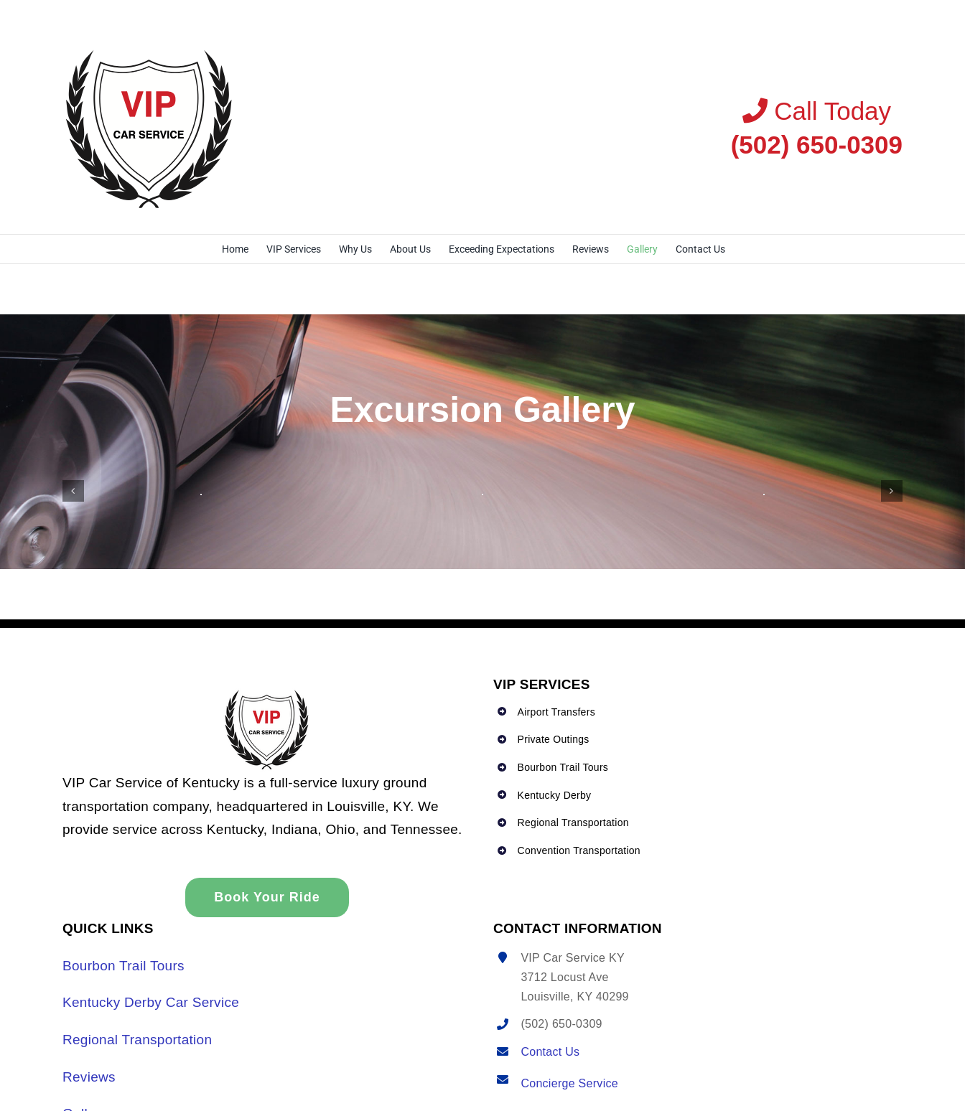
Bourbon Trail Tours (123, 965)
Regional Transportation (137, 1039)
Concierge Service (569, 1083)
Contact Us (550, 1052)
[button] (73, 491)
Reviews (89, 1076)
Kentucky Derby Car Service (150, 1002)
